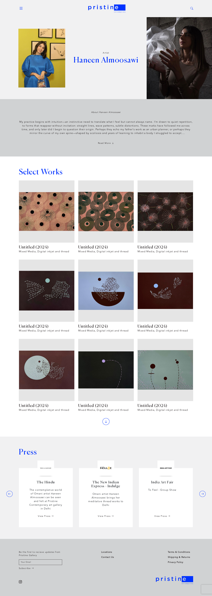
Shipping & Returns (179, 557)
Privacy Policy (175, 562)
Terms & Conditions (179, 552)
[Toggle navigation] (21, 8)
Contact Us (107, 557)
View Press (46, 516)
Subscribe (26, 568)
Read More (106, 143)
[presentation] (9, 494)
